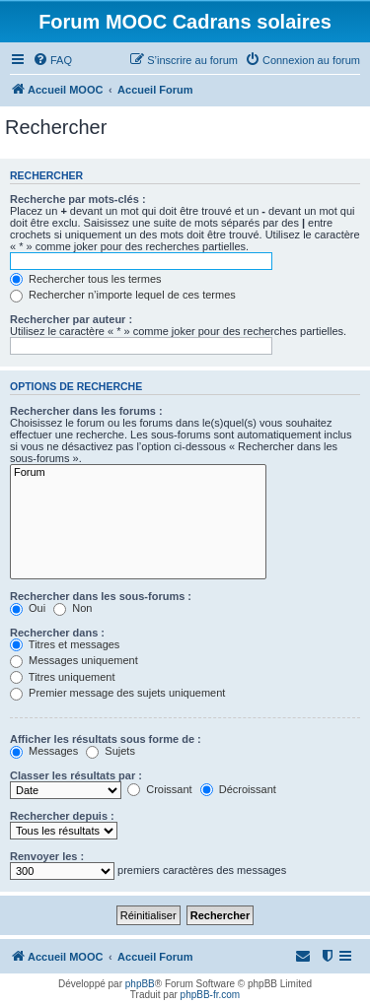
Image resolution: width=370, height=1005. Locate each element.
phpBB (140, 983)
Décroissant (238, 789)
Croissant (159, 789)
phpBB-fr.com (211, 994)
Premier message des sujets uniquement (117, 693)
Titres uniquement (62, 677)
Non (72, 608)
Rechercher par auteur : (71, 319)
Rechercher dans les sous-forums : (100, 596)
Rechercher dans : (57, 632)
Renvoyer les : (47, 856)
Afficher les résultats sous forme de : (105, 739)
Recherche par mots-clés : (78, 199)
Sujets (110, 751)
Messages (44, 751)
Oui (27, 608)
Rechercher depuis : (62, 816)
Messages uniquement (74, 660)
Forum (138, 473)
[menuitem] (52, 60)
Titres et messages (64, 644)
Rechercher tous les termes (86, 279)
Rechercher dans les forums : (86, 411)
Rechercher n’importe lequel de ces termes (123, 295)
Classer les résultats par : (76, 775)
